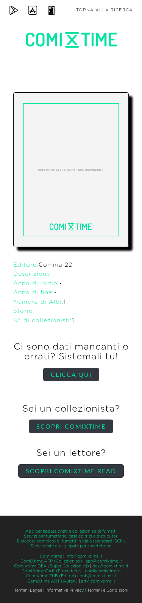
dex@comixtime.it (110, 566)
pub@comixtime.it (98, 576)
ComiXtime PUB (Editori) (51, 576)
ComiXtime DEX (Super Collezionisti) (51, 566)
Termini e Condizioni (107, 590)
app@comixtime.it (104, 561)
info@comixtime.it (84, 556)
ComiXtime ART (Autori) (52, 581)
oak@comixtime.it (103, 571)
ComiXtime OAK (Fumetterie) (51, 571)
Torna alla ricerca (104, 10)
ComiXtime (51, 556)
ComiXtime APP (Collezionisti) (51, 561)
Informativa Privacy (64, 590)
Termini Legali (28, 590)
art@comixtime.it (98, 581)
